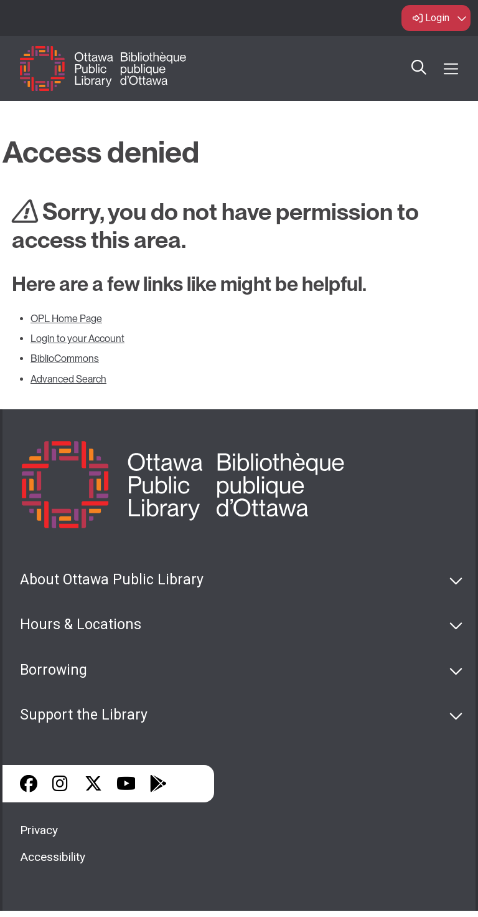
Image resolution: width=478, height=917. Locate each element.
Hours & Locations (80, 624)
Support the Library (84, 714)
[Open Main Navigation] (451, 69)
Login (437, 18)
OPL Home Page (66, 319)
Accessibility (52, 857)
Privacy (39, 830)
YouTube (126, 783)
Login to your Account (77, 338)
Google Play (158, 783)
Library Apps (190, 783)
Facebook (28, 783)
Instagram (61, 783)
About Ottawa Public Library (112, 579)
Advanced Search (68, 379)
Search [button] (419, 68)
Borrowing (53, 670)
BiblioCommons (64, 358)
